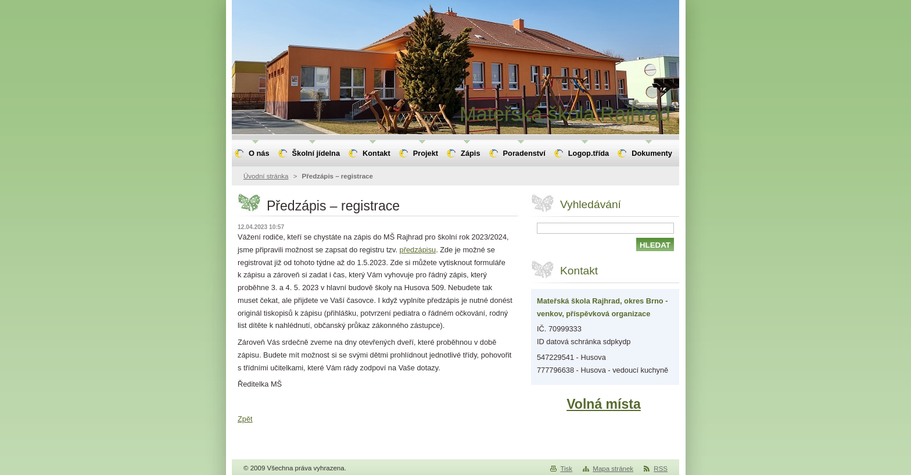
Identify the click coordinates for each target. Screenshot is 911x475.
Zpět (245, 419)
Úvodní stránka (265, 176)
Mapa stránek (613, 468)
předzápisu (418, 249)
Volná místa (603, 404)
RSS (661, 468)
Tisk (566, 468)
